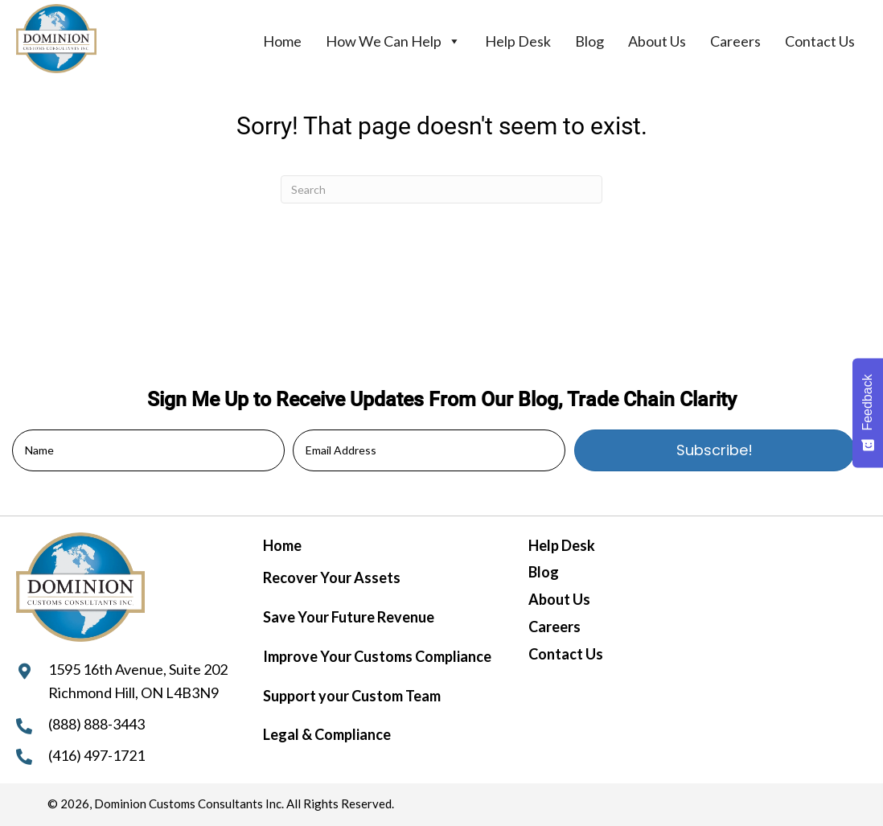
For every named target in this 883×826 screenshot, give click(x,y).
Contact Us (820, 41)
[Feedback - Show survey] (867, 412)
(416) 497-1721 (96, 755)
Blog (589, 41)
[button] (714, 450)
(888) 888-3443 (96, 724)
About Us (657, 41)
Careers (735, 41)
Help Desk (518, 41)
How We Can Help (393, 41)
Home (282, 41)
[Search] (441, 189)
